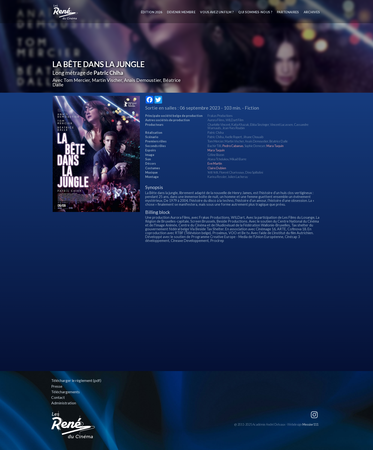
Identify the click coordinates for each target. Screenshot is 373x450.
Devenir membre (181, 12)
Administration (63, 403)
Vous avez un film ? (217, 12)
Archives (312, 12)
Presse (56, 386)
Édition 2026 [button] (151, 12)
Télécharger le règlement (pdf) (76, 380)
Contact (58, 397)
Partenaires (288, 12)
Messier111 (310, 424)
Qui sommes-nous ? (255, 12)
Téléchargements (65, 391)
